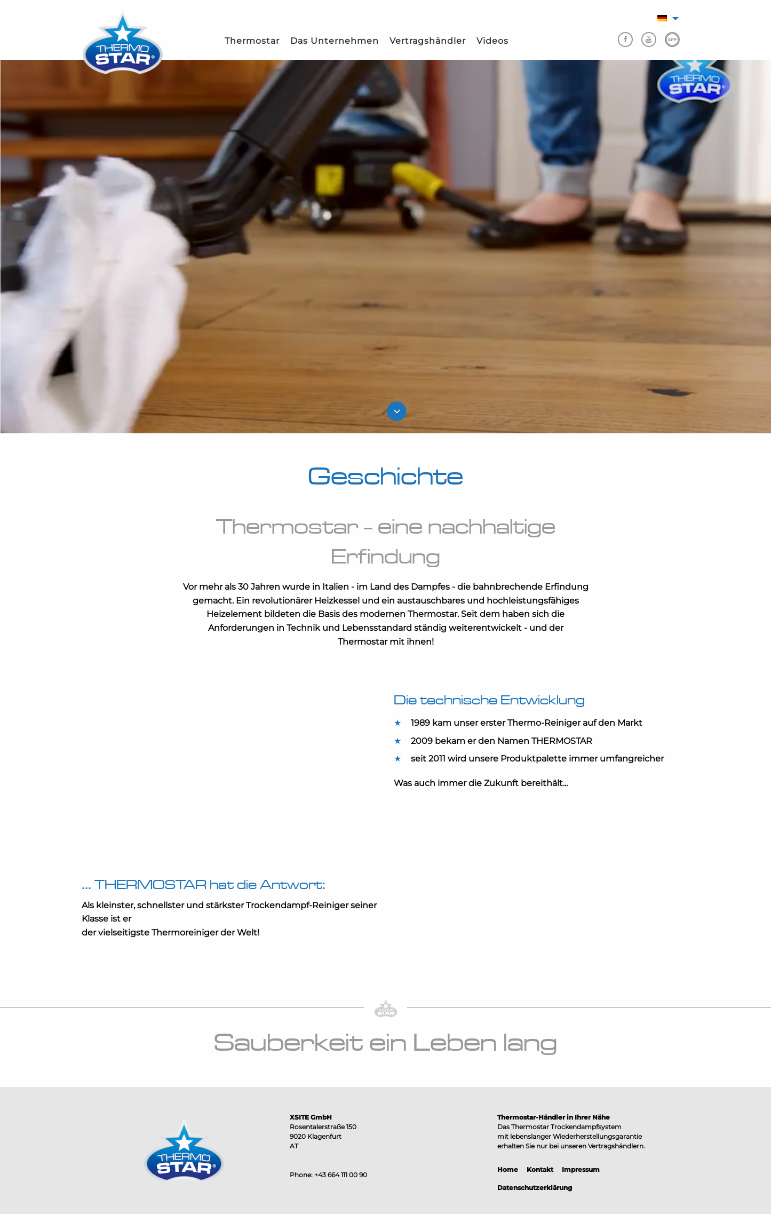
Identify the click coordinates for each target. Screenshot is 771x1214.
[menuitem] (252, 41)
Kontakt (540, 1169)
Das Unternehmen (334, 41)
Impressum (581, 1169)
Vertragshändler (428, 41)
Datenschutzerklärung (534, 1188)
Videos (492, 41)
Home (507, 1169)
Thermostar (252, 41)
